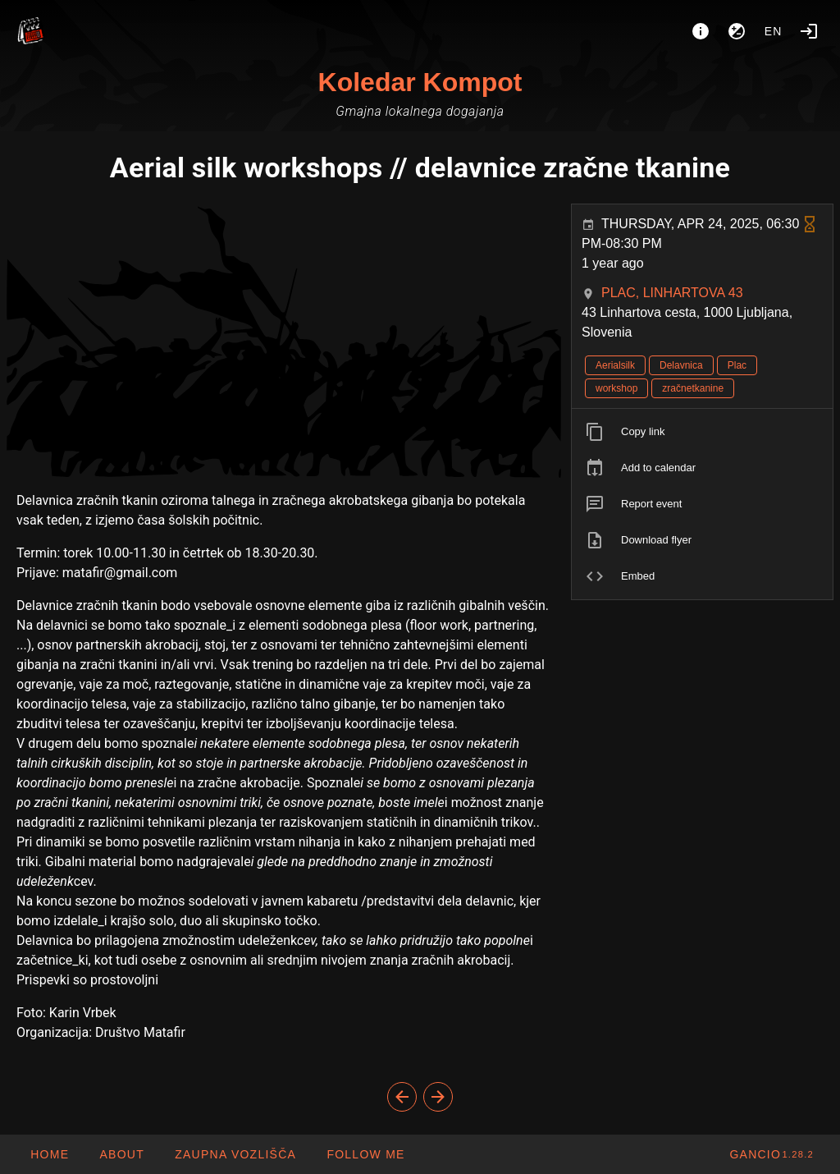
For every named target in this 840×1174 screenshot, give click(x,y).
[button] (235, 1154)
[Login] (809, 31)
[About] (700, 31)
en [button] (774, 31)
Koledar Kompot (420, 82)
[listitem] (702, 431)
